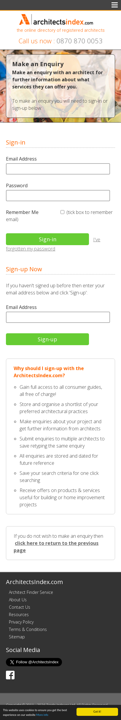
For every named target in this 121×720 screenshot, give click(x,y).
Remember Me (22, 212)
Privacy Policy (21, 622)
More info (42, 715)
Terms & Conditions (28, 629)
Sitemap (17, 637)
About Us (18, 599)
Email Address (21, 159)
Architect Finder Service (31, 592)
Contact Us (19, 607)
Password (17, 185)
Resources (19, 614)
